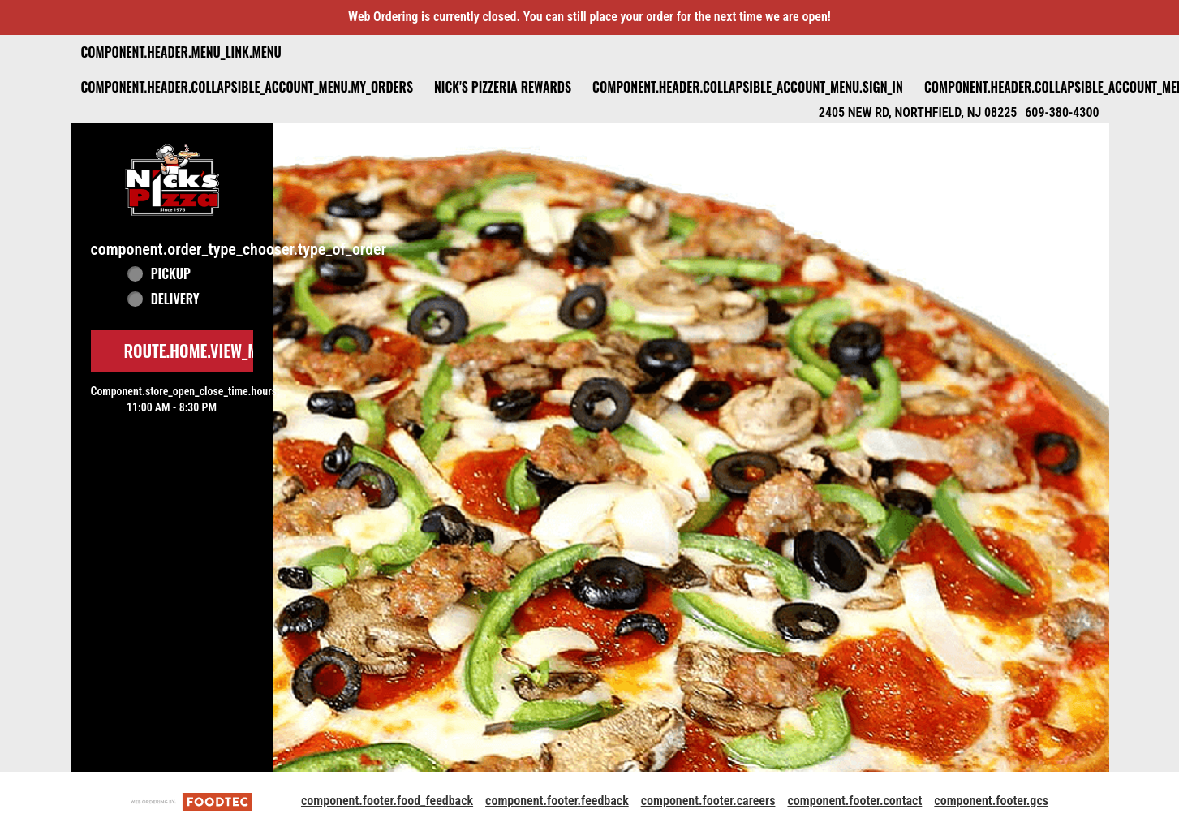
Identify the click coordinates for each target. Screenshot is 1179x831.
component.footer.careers (708, 800)
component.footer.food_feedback (387, 800)
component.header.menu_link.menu (181, 52)
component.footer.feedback (557, 800)
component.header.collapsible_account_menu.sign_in (747, 87)
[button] (172, 180)
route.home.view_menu (204, 350)
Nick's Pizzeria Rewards (502, 87)
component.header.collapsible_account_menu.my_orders (247, 87)
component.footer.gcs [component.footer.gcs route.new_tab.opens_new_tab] (991, 800)
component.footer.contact (854, 800)
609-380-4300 (1062, 112)
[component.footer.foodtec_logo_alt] (191, 800)
